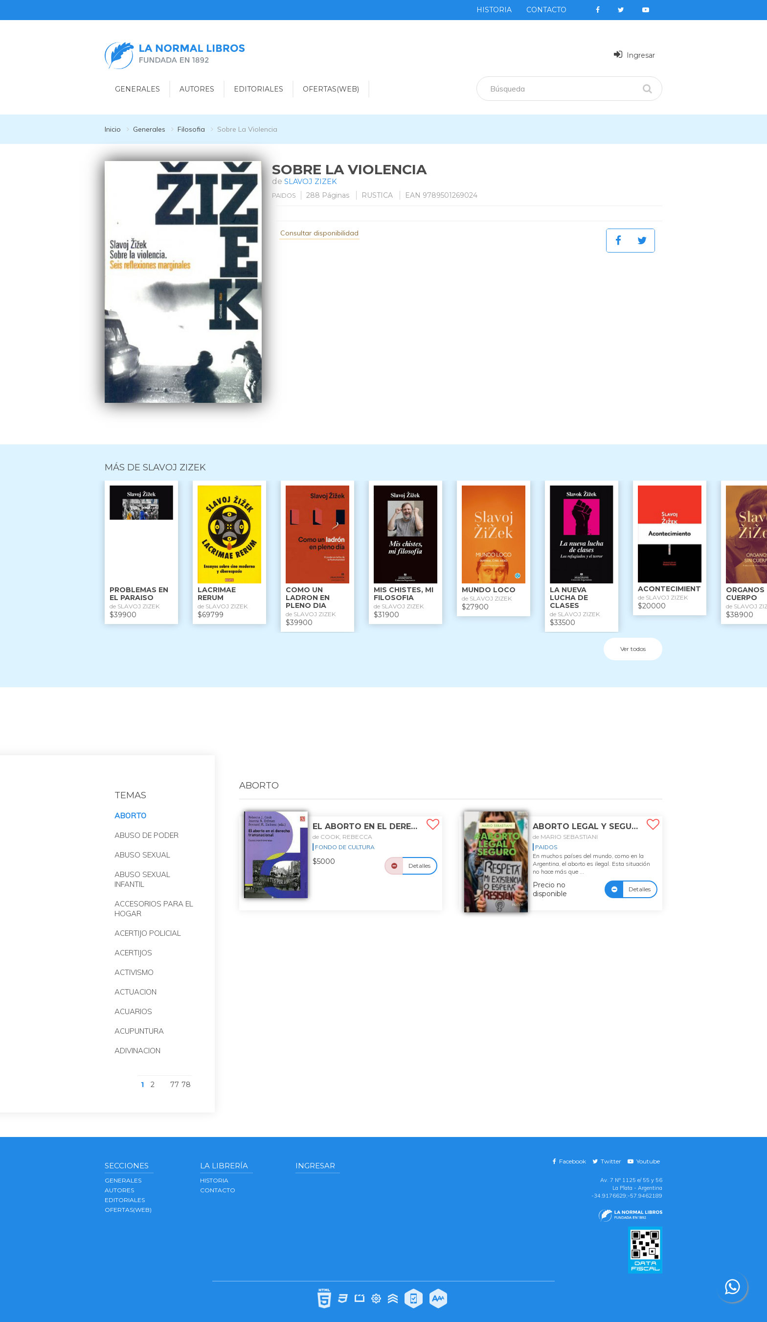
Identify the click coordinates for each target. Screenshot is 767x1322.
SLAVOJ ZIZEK (312, 181)
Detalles (419, 854)
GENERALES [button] (137, 89)
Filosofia (191, 129)
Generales (149, 129)
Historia (494, 9)
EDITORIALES (125, 1189)
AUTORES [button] (197, 89)
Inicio (113, 129)
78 (186, 1073)
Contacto (546, 9)
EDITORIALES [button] (258, 89)
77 (174, 1073)
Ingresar (634, 54)
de (342, 826)
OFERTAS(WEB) (331, 89)
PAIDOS (286, 195)
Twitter (606, 1150)
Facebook (569, 1150)
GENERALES (123, 1169)
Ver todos (633, 638)
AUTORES (119, 1179)
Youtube (644, 1150)
